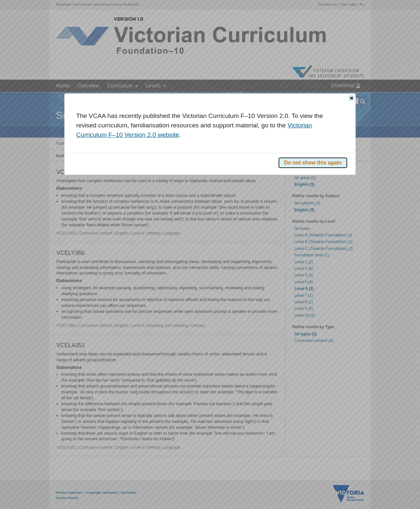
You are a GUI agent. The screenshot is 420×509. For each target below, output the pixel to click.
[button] (351, 98)
